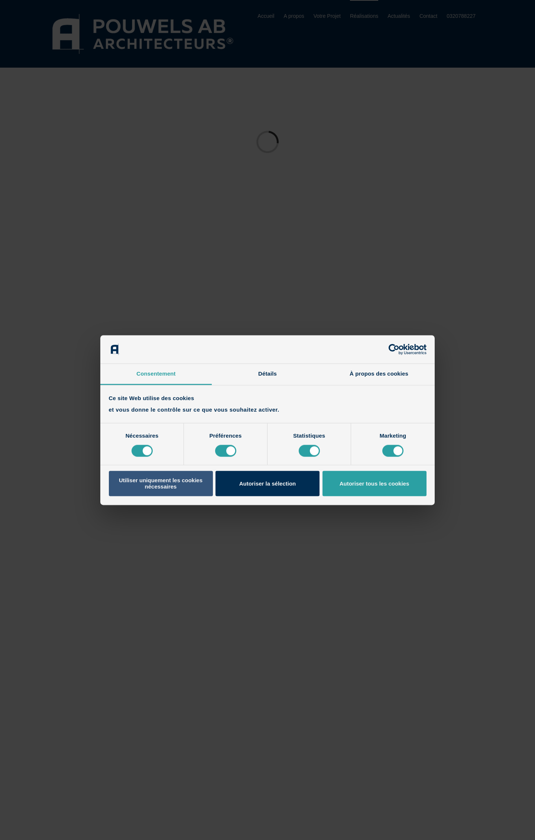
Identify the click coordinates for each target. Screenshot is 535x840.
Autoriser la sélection (267, 483)
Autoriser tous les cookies (374, 483)
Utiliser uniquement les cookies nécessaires (160, 483)
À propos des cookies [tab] (379, 374)
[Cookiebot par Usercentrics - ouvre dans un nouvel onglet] (394, 349)
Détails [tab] (267, 374)
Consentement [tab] (155, 374)
